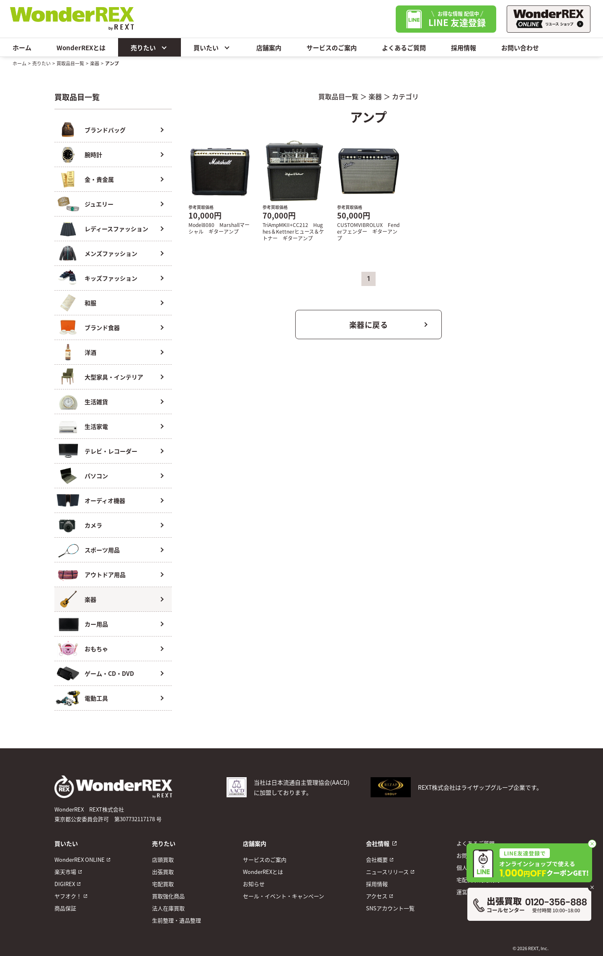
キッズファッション (111, 278)
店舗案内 (268, 47)
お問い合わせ (520, 47)
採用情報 (463, 47)
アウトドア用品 (105, 574)
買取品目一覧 (70, 63)
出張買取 (163, 872)
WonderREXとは (81, 47)
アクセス (376, 896)
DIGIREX (64, 884)
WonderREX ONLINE (79, 859)
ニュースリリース (387, 872)
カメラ (93, 525)
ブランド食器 (102, 327)
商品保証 (65, 908)
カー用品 (96, 624)
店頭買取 (163, 859)
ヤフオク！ (68, 896)
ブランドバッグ (105, 130)
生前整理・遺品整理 (176, 920)
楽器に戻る (368, 324)
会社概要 (377, 859)
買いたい (212, 47)
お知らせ (254, 884)
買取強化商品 (168, 896)
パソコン (96, 476)
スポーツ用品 (102, 550)
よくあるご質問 (404, 47)
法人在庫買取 (168, 908)
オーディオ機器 (105, 500)
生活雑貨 (96, 401)
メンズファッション (111, 253)
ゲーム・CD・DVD (109, 673)
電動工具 (96, 698)
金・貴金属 (99, 179)
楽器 (94, 63)
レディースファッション (116, 228)
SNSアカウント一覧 (390, 908)
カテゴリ (405, 96)
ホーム (22, 47)
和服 (90, 303)
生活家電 (96, 426)
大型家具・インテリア (114, 377)
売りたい (149, 47)
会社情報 (377, 843)
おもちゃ (96, 648)
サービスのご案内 (332, 47)
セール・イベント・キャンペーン (283, 896)
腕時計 (93, 154)
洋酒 (90, 352)
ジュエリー (99, 204)
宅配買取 (163, 884)
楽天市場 (65, 872)
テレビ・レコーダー (111, 451)
